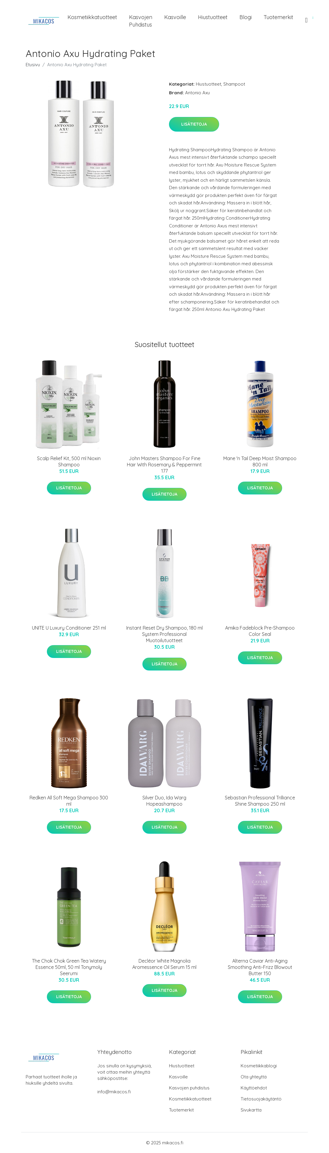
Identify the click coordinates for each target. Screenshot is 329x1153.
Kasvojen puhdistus (140, 21)
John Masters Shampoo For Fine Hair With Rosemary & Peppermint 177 (164, 464)
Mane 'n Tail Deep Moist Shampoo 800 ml (259, 461)
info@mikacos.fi (114, 1092)
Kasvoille (175, 17)
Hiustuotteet (212, 17)
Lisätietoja (194, 124)
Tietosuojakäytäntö (261, 1099)
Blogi (245, 17)
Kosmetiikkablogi (259, 1066)
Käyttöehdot (254, 1088)
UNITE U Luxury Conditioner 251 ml (69, 628)
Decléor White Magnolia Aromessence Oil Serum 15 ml (164, 964)
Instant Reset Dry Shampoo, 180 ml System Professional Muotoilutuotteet (164, 634)
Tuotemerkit (278, 17)
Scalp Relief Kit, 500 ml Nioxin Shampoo (69, 461)
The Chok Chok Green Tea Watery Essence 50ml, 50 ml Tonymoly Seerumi (69, 967)
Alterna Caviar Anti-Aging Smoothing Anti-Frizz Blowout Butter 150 (260, 967)
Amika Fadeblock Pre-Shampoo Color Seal (260, 631)
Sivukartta (251, 1110)
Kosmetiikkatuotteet (92, 17)
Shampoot (234, 84)
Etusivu (33, 64)
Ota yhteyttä (254, 1077)
